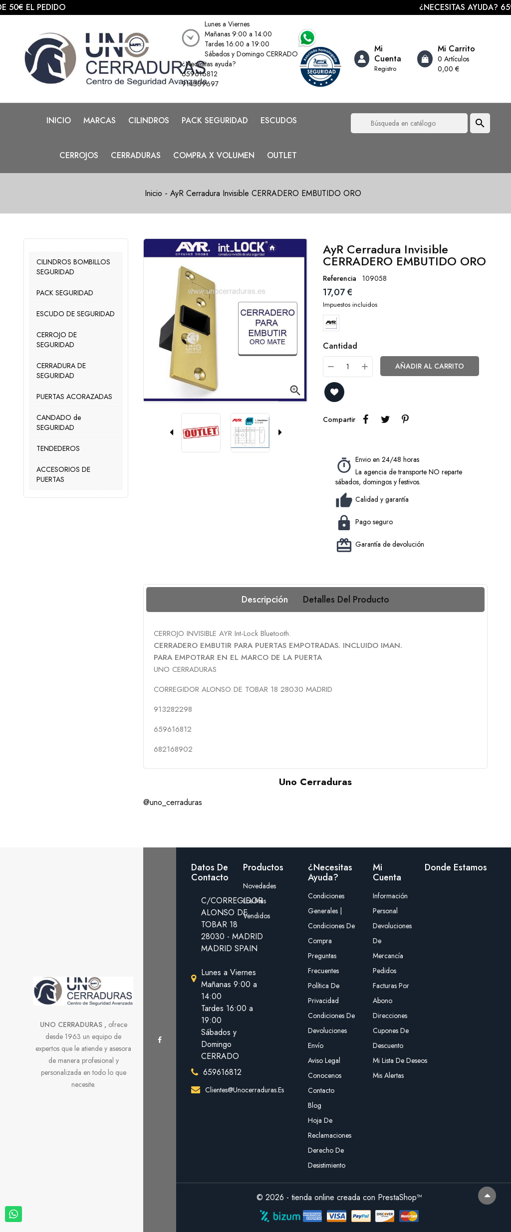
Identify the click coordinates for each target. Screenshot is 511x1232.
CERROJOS (78, 156)
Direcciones (390, 1016)
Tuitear (385, 419)
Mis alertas (388, 1075)
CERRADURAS (136, 156)
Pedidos (384, 971)
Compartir (365, 419)
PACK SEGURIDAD (215, 121)
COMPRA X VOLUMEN (214, 156)
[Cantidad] (347, 367)
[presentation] (171, 432)
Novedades (259, 886)
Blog (314, 1105)
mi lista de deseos (391, 1060)
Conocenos (324, 1075)
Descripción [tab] (265, 599)
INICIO (58, 121)
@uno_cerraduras (172, 802)
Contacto (321, 1090)
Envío (315, 1045)
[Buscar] (409, 123)
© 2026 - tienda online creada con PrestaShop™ (339, 1197)
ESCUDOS (278, 121)
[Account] (382, 59)
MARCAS (99, 121)
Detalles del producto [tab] (346, 599)
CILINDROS (148, 121)
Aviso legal (324, 1060)
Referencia (339, 278)
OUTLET (282, 156)
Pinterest (405, 419)
